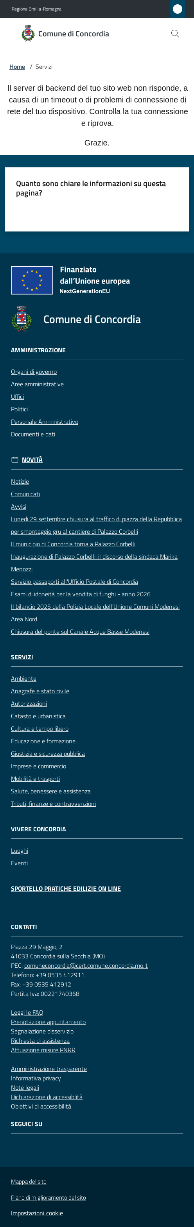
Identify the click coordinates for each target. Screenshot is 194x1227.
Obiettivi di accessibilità (41, 1106)
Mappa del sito (29, 1181)
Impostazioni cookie (37, 1213)
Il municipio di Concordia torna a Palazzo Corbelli (73, 544)
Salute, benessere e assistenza (51, 791)
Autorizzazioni (29, 703)
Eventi (19, 863)
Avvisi (18, 506)
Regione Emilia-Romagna (36, 9)
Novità (32, 459)
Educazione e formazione (43, 741)
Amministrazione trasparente (49, 1068)
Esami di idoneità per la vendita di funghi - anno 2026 (81, 594)
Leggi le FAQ (27, 1012)
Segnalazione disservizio (42, 1031)
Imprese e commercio (38, 766)
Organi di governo (34, 371)
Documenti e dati (33, 434)
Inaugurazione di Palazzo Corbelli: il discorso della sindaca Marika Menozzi (94, 563)
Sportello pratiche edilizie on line (66, 888)
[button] (175, 34)
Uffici (17, 396)
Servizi (22, 657)
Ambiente (23, 678)
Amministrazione (38, 350)
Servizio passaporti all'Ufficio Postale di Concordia (74, 581)
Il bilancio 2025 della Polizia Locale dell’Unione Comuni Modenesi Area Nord (95, 613)
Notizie (20, 481)
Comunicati (25, 494)
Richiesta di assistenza (40, 1040)
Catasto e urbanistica (38, 716)
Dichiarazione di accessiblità (47, 1096)
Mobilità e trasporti (35, 778)
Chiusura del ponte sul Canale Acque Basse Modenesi (80, 631)
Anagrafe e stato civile (40, 691)
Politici (19, 409)
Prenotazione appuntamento (48, 1021)
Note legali (25, 1087)
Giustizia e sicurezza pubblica (48, 753)
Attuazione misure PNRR (43, 1050)
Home (17, 66)
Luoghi (19, 850)
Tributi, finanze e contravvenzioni (53, 803)
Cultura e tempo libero (39, 728)
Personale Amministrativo (44, 421)
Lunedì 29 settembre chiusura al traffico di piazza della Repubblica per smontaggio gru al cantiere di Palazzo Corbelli (96, 525)
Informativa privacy (36, 1078)
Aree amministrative (37, 384)
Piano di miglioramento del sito (48, 1197)
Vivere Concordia (38, 829)
